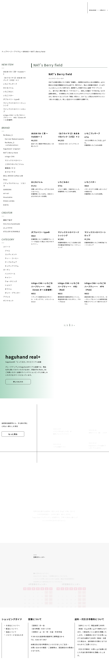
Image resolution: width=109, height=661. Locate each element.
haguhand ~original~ (12, 149)
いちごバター (8, 95)
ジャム (7, 250)
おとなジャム (8, 88)
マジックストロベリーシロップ (14, 110)
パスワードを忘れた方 (14, 612)
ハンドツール (10, 273)
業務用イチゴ (10, 168)
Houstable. (8, 197)
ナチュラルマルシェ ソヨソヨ (14, 184)
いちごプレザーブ (10, 84)
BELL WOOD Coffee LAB (13, 176)
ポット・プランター (12, 293)
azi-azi (6, 193)
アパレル (6, 297)
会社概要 (39, 644)
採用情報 (51, 644)
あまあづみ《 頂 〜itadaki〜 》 (14, 72)
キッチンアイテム (12, 266)
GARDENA (7, 189)
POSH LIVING (8, 201)
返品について (11, 609)
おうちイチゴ (10, 172)
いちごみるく (8, 91)
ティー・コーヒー (12, 258)
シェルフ (8, 285)
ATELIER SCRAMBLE (11, 231)
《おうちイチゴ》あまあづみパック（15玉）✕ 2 (14, 79)
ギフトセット (8, 300)
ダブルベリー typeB (11, 99)
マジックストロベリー (13, 160)
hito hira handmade (11, 224)
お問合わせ (102, 10)
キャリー (8, 277)
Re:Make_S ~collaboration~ (12, 143)
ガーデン (6, 270)
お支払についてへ (13, 602)
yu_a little (7, 228)
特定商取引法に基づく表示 (85, 644)
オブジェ (8, 289)
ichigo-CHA (9, 156)
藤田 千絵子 (7, 220)
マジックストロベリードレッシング (14, 104)
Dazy (5, 179)
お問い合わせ (65, 644)
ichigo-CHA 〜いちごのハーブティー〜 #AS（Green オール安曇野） (14, 117)
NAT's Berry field (10, 152)
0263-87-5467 (41, 617)
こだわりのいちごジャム (14, 164)
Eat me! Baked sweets (14, 139)
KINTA (6, 205)
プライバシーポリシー (22, 644)
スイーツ (6, 246)
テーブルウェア (11, 262)
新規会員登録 (92, 10)
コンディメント (11, 254)
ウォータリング (11, 281)
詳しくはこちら (18, 382)
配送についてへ (12, 605)
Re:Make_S (8, 135)
